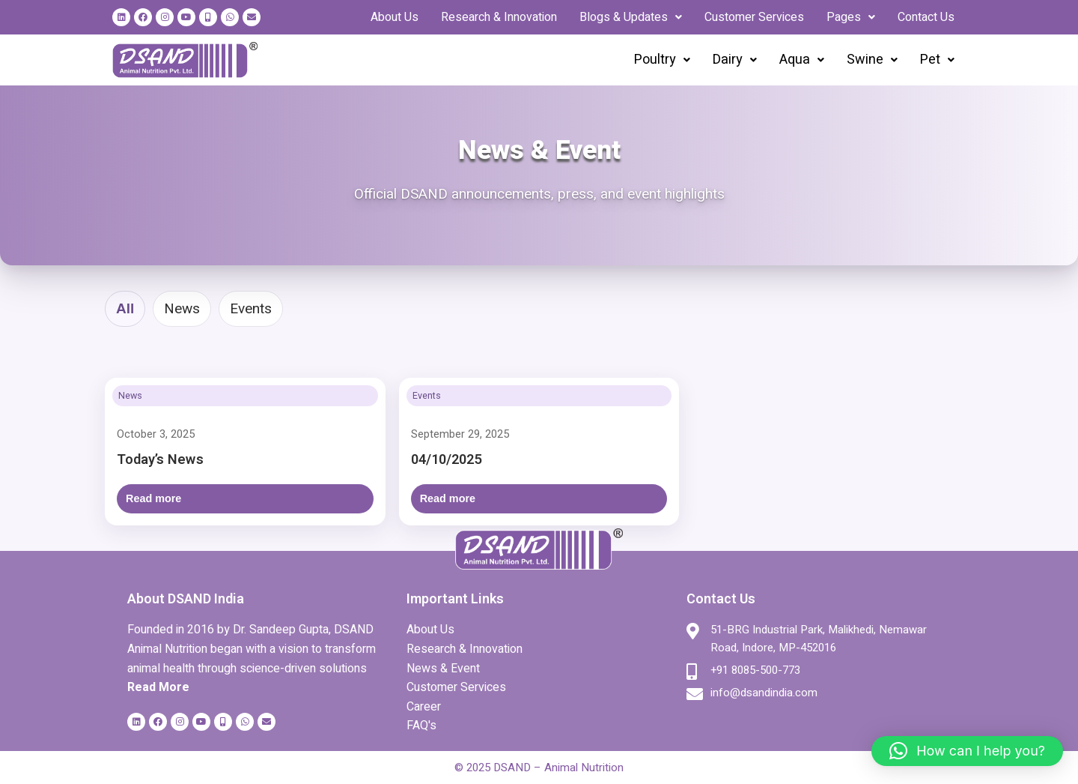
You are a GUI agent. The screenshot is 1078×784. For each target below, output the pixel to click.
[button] (630, 17)
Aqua (801, 59)
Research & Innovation (499, 17)
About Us (394, 17)
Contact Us (926, 17)
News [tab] (182, 308)
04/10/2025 (446, 460)
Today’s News (160, 460)
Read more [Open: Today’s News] (153, 498)
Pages (850, 17)
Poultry (662, 59)
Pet (937, 59)
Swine (872, 59)
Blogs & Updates (630, 17)
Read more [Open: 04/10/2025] (447, 498)
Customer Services (754, 17)
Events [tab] (251, 308)
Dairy (735, 59)
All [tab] (125, 308)
